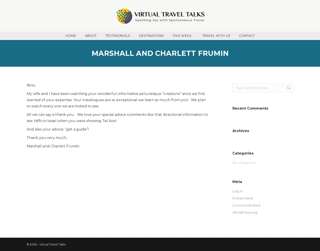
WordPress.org (244, 212)
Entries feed (242, 198)
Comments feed (246, 205)
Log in (237, 191)
